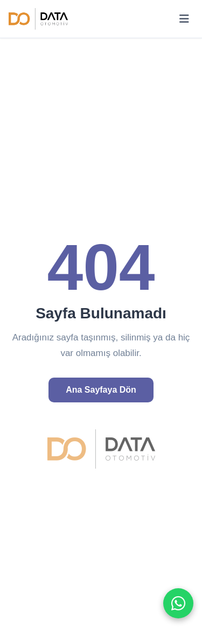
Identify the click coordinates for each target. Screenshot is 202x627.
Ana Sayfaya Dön (101, 389)
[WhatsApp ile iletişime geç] (178, 603)
